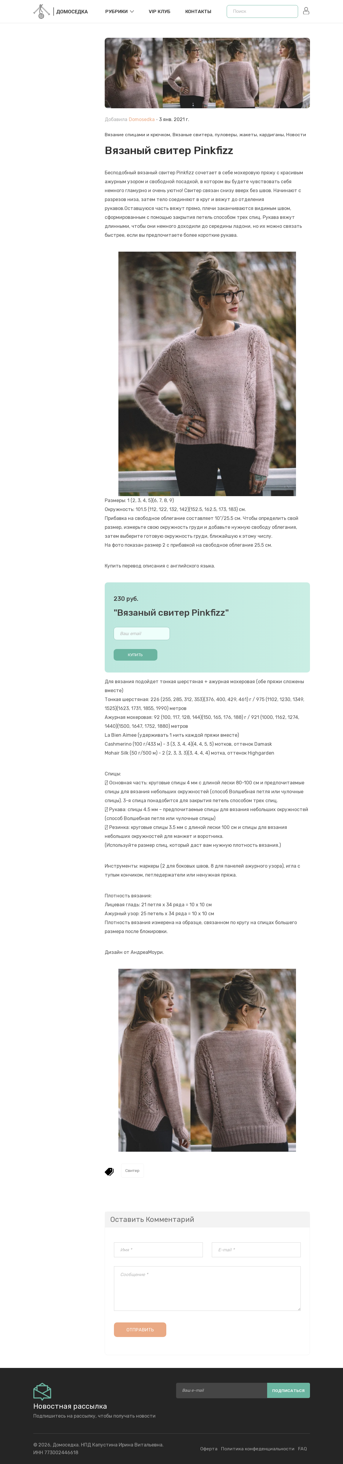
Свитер (133, 1170)
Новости (298, 134)
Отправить (141, 1330)
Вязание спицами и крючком (138, 134)
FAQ (302, 1449)
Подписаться (288, 1390)
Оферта (207, 1449)
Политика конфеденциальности (257, 1449)
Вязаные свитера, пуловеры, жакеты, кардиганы (229, 134)
